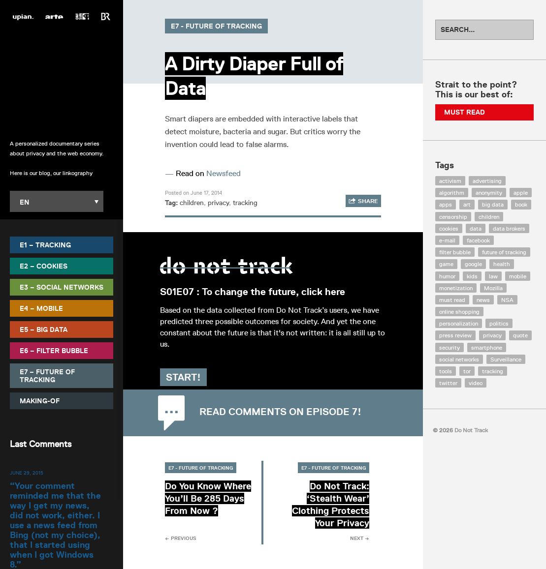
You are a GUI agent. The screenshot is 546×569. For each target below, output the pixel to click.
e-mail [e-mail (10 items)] (447, 240)
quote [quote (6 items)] (520, 335)
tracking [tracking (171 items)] (492, 371)
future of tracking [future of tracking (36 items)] (504, 252)
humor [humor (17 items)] (447, 276)
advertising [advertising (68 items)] (487, 181)
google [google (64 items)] (473, 264)
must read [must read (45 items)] (452, 300)
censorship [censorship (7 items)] (453, 216)
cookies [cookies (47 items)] (448, 228)
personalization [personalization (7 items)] (458, 323)
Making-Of (40, 400)
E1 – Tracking (45, 244)
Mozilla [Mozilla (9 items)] (493, 288)
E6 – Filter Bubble (54, 350)
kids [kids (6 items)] (472, 276)
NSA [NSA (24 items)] (507, 300)
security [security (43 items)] (449, 347)
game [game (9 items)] (446, 264)
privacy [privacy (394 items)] (492, 335)
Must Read (464, 112)
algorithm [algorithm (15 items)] (451, 192)
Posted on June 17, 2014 (193, 192)
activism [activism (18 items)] (450, 181)
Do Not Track (61, 78)
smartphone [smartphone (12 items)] (486, 347)
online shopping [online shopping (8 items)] (459, 311)
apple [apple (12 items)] (521, 192)
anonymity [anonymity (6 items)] (489, 192)
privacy (218, 202)
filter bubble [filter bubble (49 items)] (455, 252)
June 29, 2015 (26, 473)
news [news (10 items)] (483, 300)
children (192, 202)
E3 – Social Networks (61, 287)
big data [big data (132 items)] (493, 204)
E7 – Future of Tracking (47, 375)
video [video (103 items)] (475, 383)
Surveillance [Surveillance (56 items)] (505, 359)
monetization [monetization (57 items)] (456, 288)
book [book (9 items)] (521, 204)
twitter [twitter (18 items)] (448, 383)
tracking (245, 202)
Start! (188, 377)
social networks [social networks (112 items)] (459, 359)
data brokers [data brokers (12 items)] (509, 228)
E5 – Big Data (43, 329)
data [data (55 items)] (476, 228)
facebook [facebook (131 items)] (478, 240)
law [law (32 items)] (493, 276)
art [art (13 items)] (467, 204)
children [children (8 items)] (489, 216)
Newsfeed (223, 173)
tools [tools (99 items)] (445, 371)
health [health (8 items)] (501, 264)
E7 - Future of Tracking (216, 26)
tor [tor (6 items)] (467, 371)
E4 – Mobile (41, 308)
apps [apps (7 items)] (445, 204)
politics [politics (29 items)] (499, 323)
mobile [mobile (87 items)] (517, 276)
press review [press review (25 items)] (455, 335)
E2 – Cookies (43, 266)
